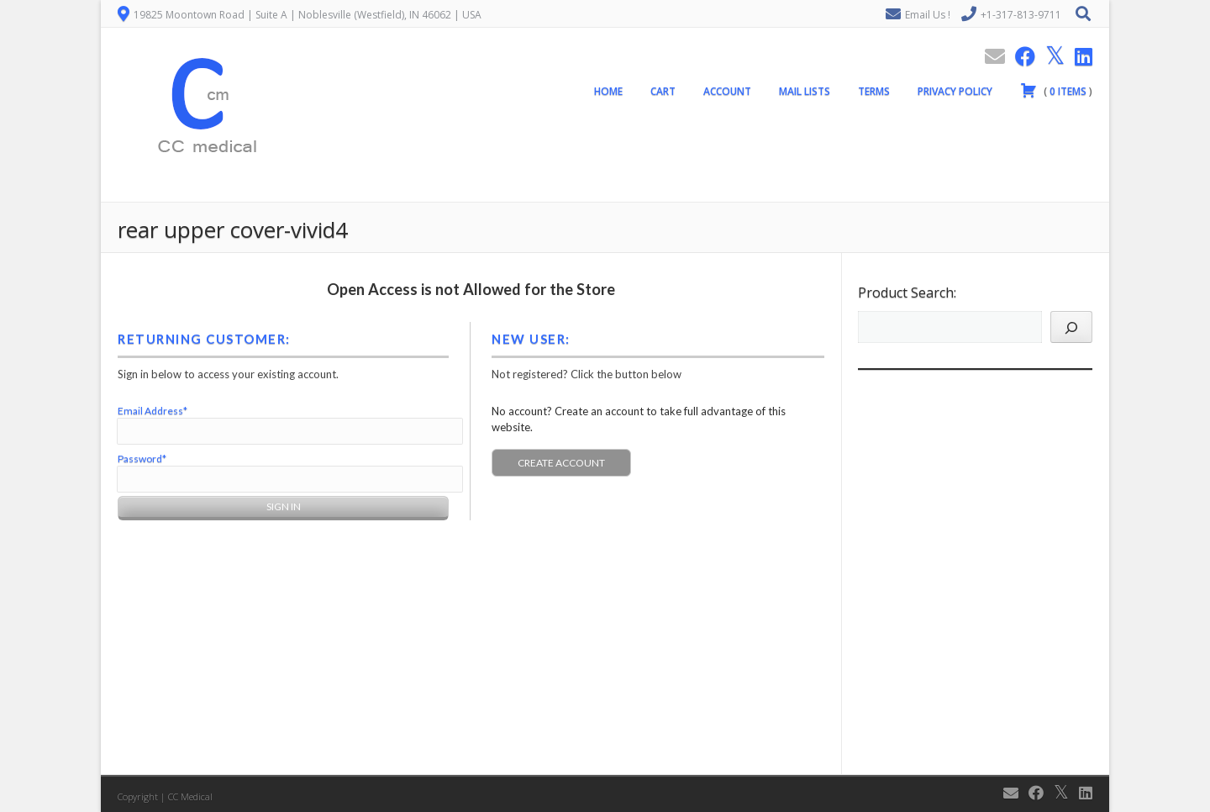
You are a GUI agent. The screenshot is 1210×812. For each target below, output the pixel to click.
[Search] (1071, 327)
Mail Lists (804, 91)
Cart (663, 91)
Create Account (561, 462)
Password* (142, 458)
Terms (874, 91)
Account (727, 91)
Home (608, 91)
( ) (1056, 90)
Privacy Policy (955, 91)
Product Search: (907, 292)
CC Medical (190, 796)
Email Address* (152, 410)
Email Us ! (927, 15)
